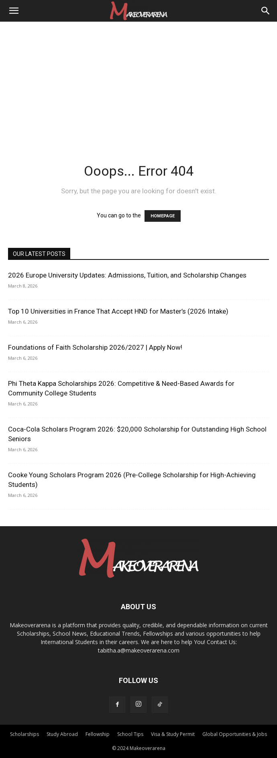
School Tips (130, 734)
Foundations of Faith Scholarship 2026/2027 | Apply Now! (95, 347)
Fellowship (98, 734)
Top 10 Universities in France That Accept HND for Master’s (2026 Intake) (118, 311)
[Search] (266, 11)
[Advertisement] (138, 82)
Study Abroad (62, 734)
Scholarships (24, 734)
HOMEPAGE (163, 216)
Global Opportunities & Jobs (234, 734)
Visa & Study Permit (173, 734)
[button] (13, 11)
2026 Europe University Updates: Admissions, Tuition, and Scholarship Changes (127, 275)
